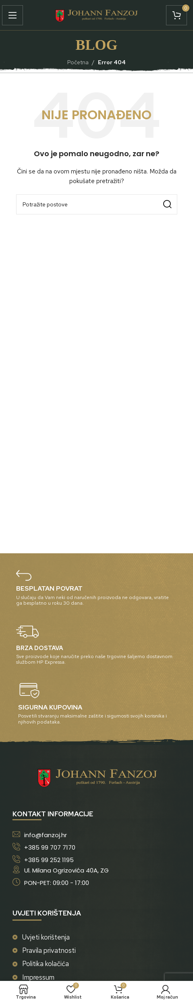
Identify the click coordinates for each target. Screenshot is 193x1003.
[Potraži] (96, 204)
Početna (78, 62)
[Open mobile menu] (14, 15)
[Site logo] (96, 14)
